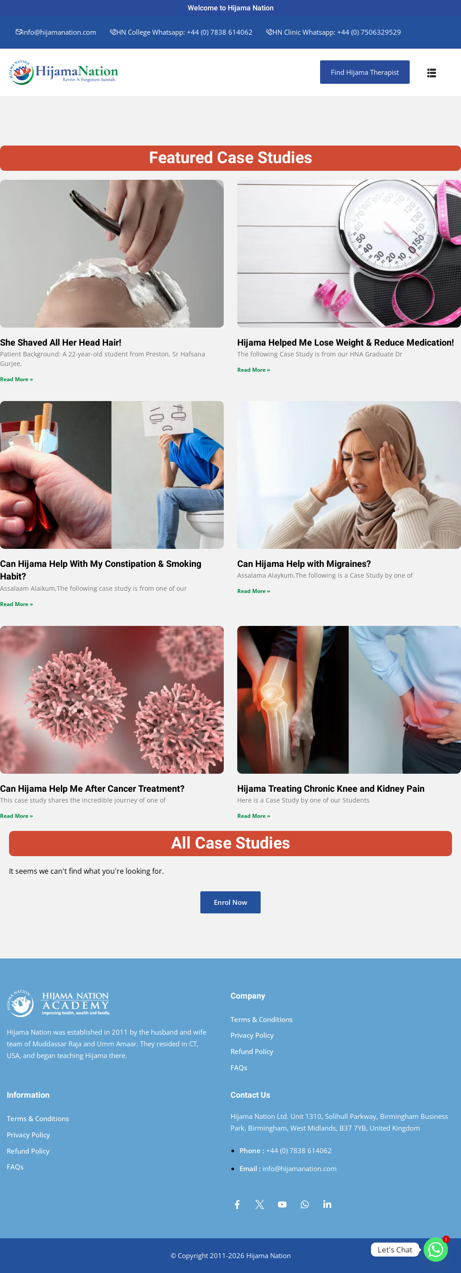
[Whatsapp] (436, 1249)
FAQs (238, 1067)
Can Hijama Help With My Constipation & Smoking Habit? (100, 570)
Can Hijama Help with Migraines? (304, 563)
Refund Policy (251, 1051)
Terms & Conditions (261, 1019)
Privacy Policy (252, 1035)
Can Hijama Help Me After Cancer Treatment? (92, 788)
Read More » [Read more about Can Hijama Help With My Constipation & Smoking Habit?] (16, 604)
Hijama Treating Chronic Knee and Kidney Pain (331, 788)
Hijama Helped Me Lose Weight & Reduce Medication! (345, 342)
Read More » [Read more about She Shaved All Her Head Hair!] (16, 379)
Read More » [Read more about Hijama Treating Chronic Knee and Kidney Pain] (253, 816)
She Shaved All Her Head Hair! (60, 342)
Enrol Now (230, 902)
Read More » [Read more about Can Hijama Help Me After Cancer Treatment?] (16, 816)
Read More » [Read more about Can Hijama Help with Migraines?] (253, 591)
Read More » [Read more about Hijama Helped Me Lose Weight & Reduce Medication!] (253, 370)
